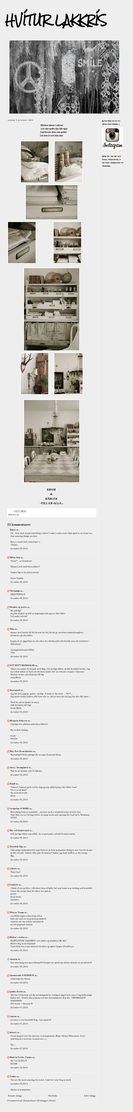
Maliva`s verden (17, 937)
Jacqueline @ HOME (19, 809)
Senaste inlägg (15, 1096)
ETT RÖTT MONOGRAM (22, 666)
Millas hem (15, 558)
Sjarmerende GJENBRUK (22, 976)
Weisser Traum (17, 913)
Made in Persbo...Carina (21, 1057)
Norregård (15, 690)
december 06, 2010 (19, 929)
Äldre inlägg (89, 1096)
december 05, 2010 (19, 549)
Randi (12, 784)
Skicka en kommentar (20, 1090)
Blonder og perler (18, 607)
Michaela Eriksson (18, 721)
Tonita (13, 1077)
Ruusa (12, 530)
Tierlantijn (15, 591)
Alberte (13, 869)
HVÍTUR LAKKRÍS (56, 20)
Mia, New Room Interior (21, 751)
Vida (12, 629)
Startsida (52, 1096)
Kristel (13, 1033)
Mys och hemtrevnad (19, 831)
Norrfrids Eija (16, 847)
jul (18, 515)
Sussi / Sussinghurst (19, 768)
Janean (13, 1017)
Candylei (14, 885)
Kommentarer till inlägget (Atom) (39, 1101)
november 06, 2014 (19, 1084)
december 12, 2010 (19, 1068)
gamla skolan (16, 992)
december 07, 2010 (19, 1008)
